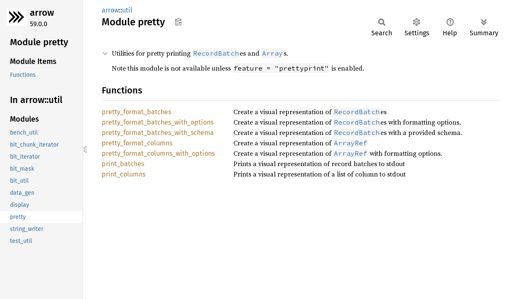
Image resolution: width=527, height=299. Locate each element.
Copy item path (178, 22)
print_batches (123, 164)
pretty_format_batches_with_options (157, 122)
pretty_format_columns (137, 143)
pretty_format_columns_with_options (158, 153)
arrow (42, 12)
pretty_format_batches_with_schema (158, 133)
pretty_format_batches (136, 112)
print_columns (123, 174)
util (127, 10)
